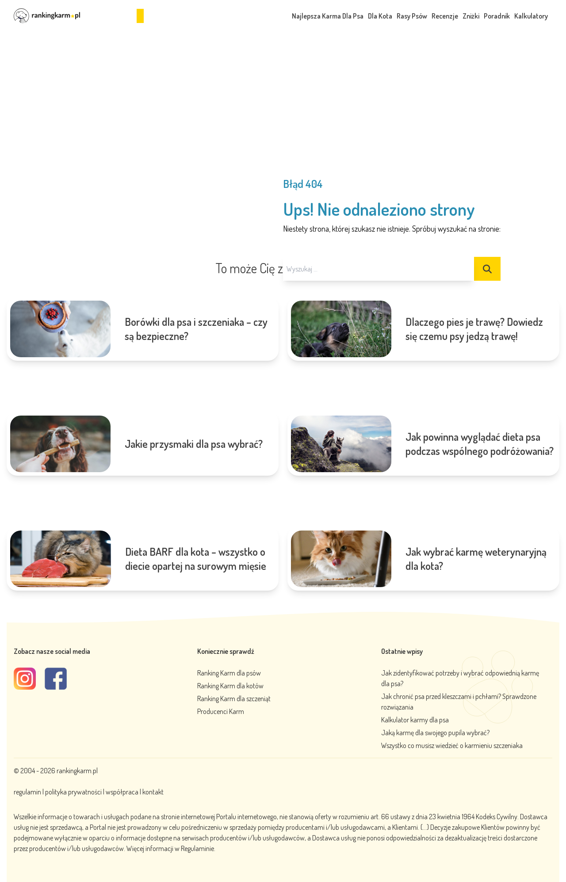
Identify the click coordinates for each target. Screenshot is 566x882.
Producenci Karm (220, 711)
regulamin (28, 791)
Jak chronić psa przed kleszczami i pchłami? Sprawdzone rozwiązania (458, 701)
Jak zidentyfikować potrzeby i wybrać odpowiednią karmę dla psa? (460, 678)
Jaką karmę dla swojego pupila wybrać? (435, 732)
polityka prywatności (73, 791)
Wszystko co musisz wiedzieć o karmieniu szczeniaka (452, 745)
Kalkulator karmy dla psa (415, 719)
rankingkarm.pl (77, 770)
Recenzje (445, 15)
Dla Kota (380, 15)
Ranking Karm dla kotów (230, 685)
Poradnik (497, 15)
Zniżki (471, 15)
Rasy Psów (412, 15)
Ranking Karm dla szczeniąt (234, 698)
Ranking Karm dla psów (229, 672)
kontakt (153, 791)
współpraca (122, 791)
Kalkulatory (531, 15)
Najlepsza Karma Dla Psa (327, 15)
